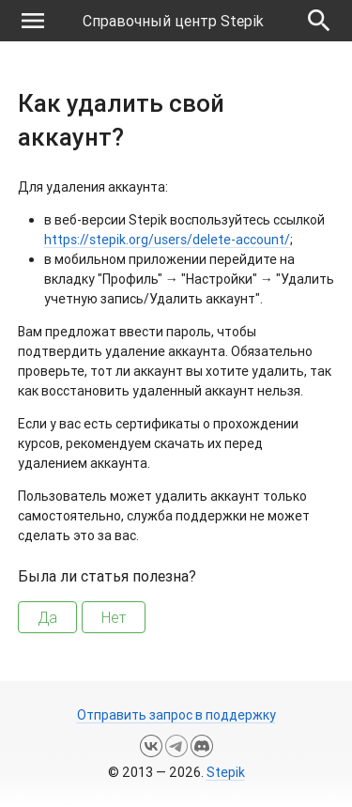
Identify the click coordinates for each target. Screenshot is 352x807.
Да (47, 617)
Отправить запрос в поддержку (176, 714)
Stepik (226, 772)
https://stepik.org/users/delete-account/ (167, 239)
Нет (113, 617)
